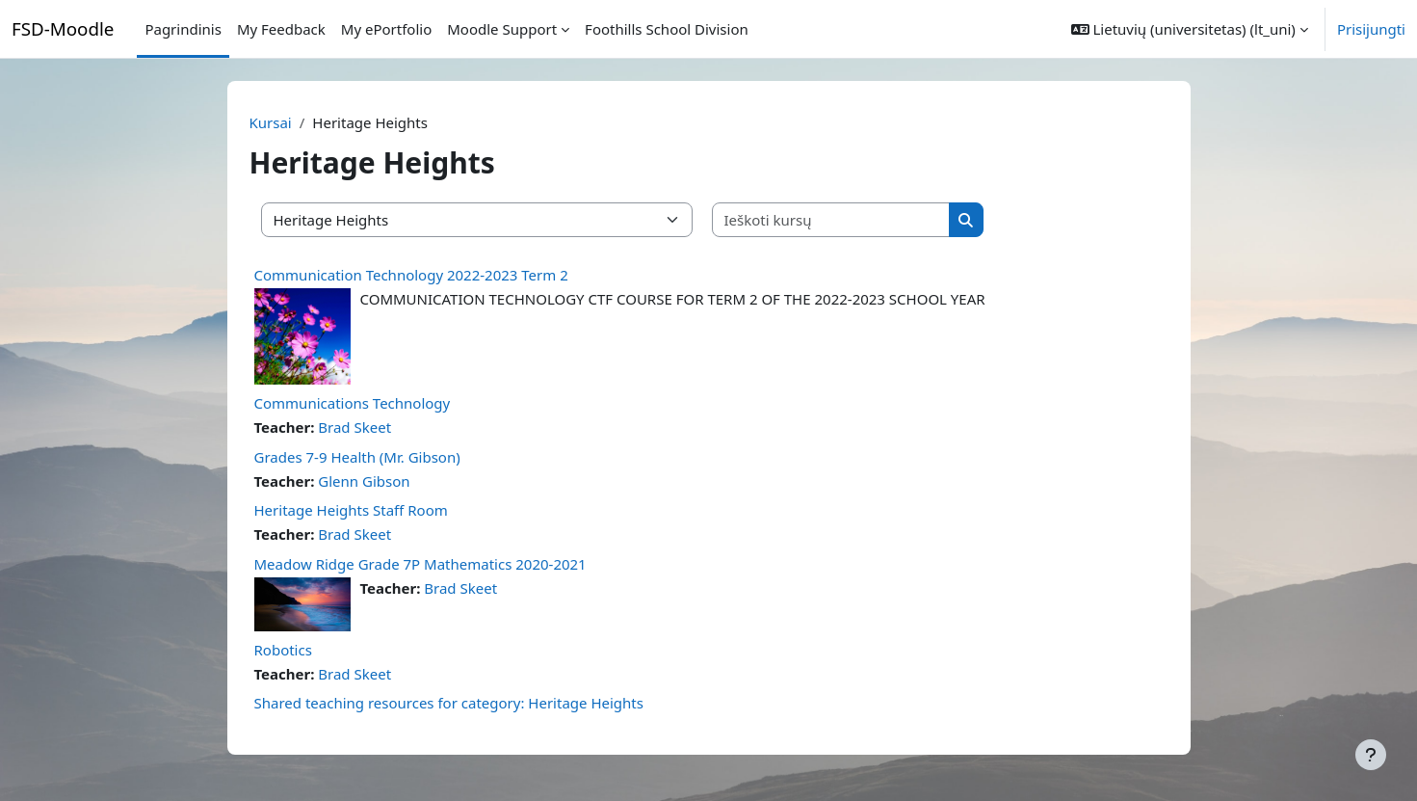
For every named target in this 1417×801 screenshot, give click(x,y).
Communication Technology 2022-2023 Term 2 (411, 274)
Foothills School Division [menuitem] (666, 29)
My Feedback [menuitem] (281, 29)
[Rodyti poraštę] (1370, 754)
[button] (1190, 29)
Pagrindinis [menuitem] (182, 29)
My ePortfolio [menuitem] (386, 29)
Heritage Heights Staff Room (351, 510)
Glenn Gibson (363, 481)
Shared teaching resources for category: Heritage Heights (448, 702)
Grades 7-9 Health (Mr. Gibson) (357, 457)
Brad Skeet (354, 427)
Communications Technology (352, 403)
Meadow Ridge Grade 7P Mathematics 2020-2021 (420, 564)
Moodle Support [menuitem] (502, 29)
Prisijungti (1371, 29)
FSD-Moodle (63, 28)
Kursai (270, 122)
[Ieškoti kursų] (831, 220)
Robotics (283, 649)
